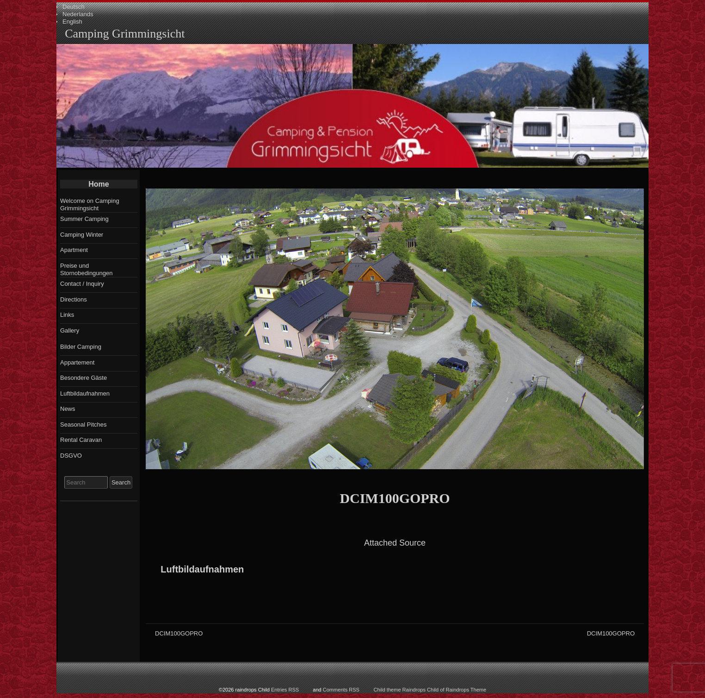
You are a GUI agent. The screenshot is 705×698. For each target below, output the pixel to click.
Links (67, 314)
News (67, 408)
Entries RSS (285, 689)
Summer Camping (84, 218)
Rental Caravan (81, 439)
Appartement (77, 362)
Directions (73, 299)
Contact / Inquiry (82, 283)
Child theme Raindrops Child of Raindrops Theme (430, 689)
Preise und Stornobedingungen (86, 269)
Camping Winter (81, 234)
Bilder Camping (80, 346)
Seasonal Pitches (83, 424)
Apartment (74, 249)
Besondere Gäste (83, 377)
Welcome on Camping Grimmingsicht (89, 204)
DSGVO (71, 455)
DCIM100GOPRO (395, 498)
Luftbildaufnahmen (202, 569)
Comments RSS (341, 689)
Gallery (69, 330)
